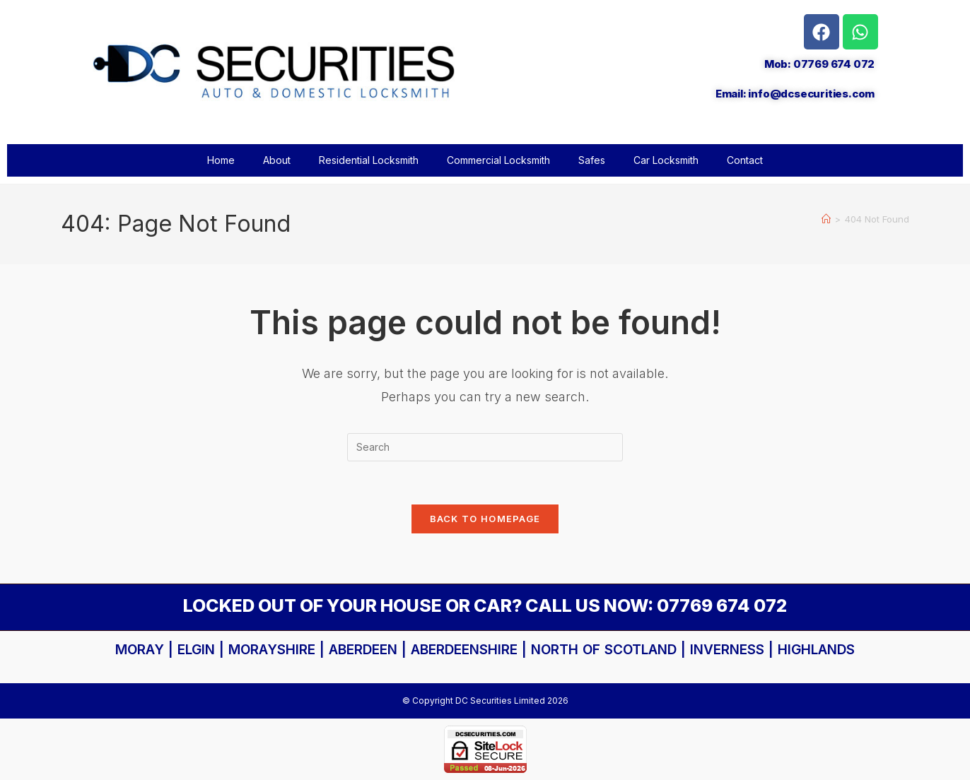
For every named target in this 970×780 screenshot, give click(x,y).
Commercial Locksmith (498, 160)
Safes (591, 160)
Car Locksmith (666, 160)
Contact (745, 160)
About (277, 160)
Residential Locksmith (369, 160)
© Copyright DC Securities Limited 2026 (485, 700)
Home (221, 160)
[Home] (826, 219)
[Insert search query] (485, 447)
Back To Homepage (485, 518)
